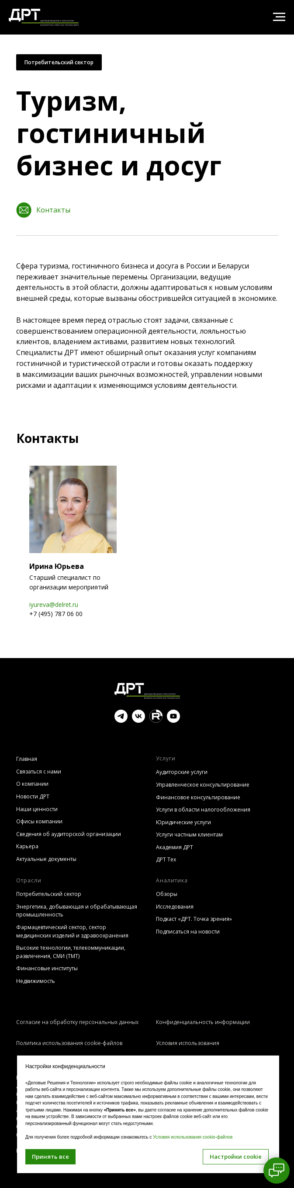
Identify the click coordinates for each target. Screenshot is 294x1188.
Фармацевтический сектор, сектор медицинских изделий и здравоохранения (72, 931)
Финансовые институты (47, 968)
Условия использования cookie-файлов (192, 1137)
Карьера (27, 846)
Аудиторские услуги (182, 772)
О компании (32, 783)
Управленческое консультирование (202, 784)
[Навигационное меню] (279, 17)
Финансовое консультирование (198, 797)
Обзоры (166, 894)
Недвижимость (35, 981)
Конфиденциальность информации (203, 1022)
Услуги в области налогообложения (203, 809)
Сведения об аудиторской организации (68, 834)
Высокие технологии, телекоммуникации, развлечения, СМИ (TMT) (70, 952)
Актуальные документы (46, 859)
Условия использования (187, 1043)
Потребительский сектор (58, 62)
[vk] (138, 720)
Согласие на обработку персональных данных (77, 1022)
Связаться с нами (38, 771)
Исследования (175, 906)
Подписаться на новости (188, 931)
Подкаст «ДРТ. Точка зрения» (194, 919)
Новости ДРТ (32, 796)
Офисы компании (39, 821)
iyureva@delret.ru (53, 604)
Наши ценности (37, 809)
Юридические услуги (183, 822)
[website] (156, 720)
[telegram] (121, 720)
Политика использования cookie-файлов (69, 1043)
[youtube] (173, 720)
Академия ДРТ (174, 847)
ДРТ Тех (166, 859)
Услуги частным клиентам (189, 834)
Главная (26, 759)
